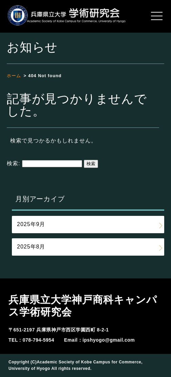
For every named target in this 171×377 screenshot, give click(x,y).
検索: (13, 163)
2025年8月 (31, 247)
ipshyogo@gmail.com (108, 340)
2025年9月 (31, 224)
